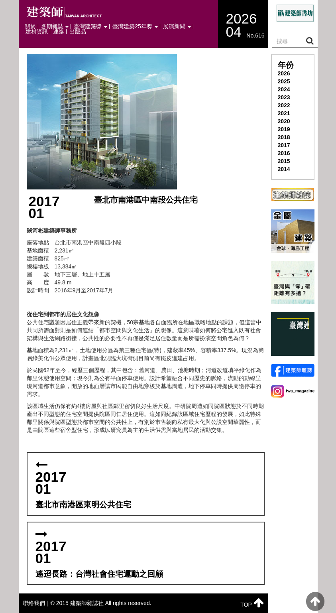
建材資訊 (37, 31)
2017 (284, 145)
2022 (284, 105)
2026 (284, 73)
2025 (284, 81)
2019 (284, 129)
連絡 (58, 31)
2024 (284, 89)
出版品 (77, 31)
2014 (284, 169)
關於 (30, 26)
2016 (284, 153)
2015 (284, 161)
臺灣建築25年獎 (134, 26)
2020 (284, 121)
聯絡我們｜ (37, 603)
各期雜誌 (55, 26)
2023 (284, 97)
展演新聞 (177, 26)
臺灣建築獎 (90, 26)
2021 (284, 113)
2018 (284, 137)
